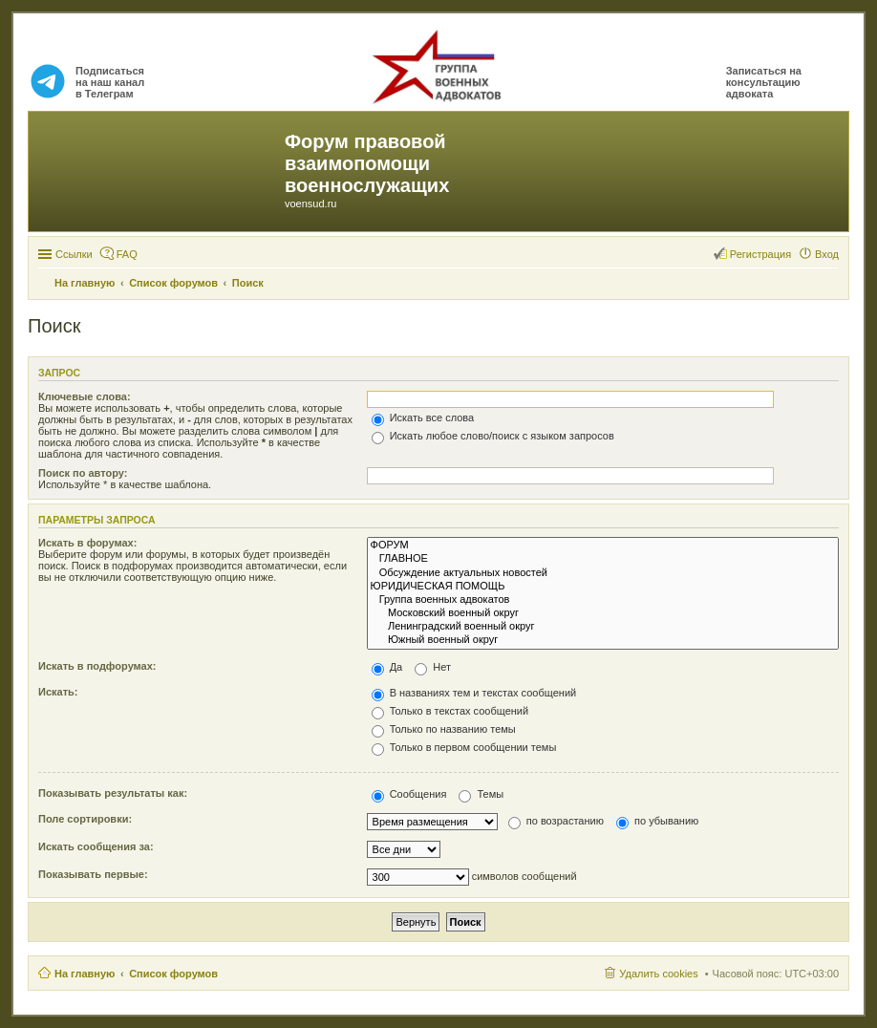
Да (387, 667)
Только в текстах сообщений (450, 711)
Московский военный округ (603, 613)
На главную (84, 973)
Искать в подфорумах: (97, 666)
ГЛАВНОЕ (603, 559)
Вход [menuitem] (827, 254)
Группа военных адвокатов (603, 600)
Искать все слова (423, 417)
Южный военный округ (603, 640)
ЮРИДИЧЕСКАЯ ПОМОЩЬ (603, 586)
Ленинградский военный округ (603, 626)
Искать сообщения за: (96, 846)
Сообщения (409, 794)
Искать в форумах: (87, 542)
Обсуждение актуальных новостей (603, 573)
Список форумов (173, 973)
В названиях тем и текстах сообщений (474, 692)
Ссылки (74, 254)
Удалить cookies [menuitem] (658, 973)
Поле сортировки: (85, 819)
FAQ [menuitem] (127, 254)
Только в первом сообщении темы (464, 747)
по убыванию (657, 820)
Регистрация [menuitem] (760, 254)
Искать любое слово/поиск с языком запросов (493, 435)
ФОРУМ (603, 545)
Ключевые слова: (84, 396)
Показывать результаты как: (112, 793)
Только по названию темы (444, 729)
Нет (433, 667)
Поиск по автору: (82, 473)
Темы (481, 794)
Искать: (57, 691)
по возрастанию (556, 820)
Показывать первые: (93, 874)
